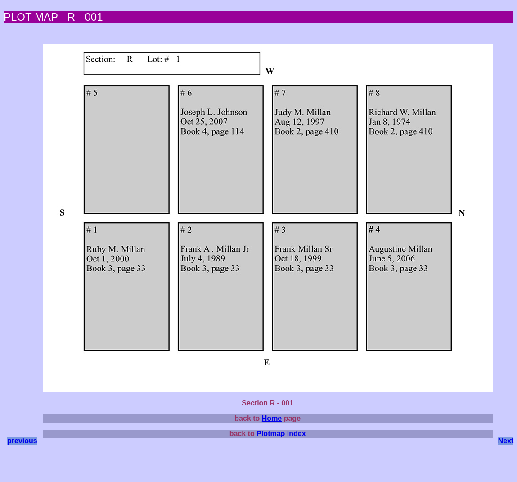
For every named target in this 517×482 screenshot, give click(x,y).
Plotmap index (281, 433)
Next (506, 441)
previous (22, 441)
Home (272, 418)
